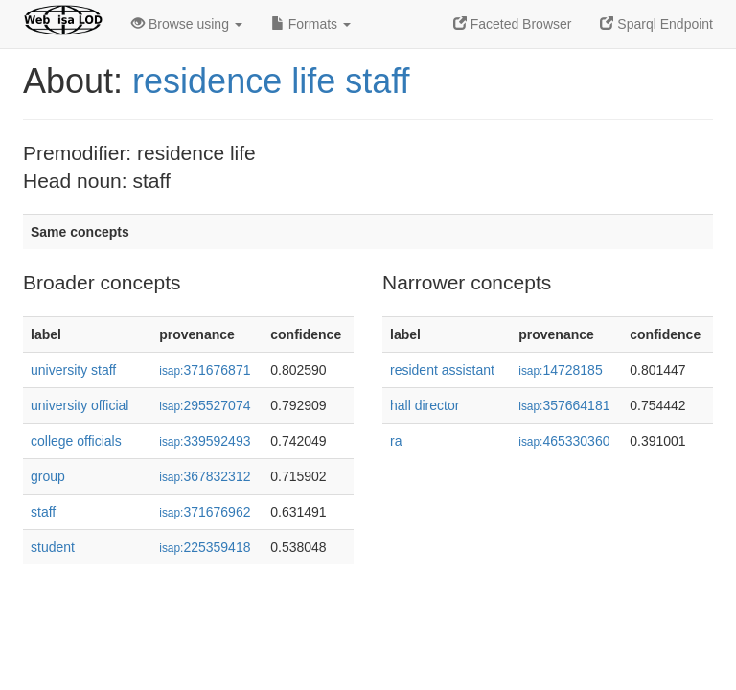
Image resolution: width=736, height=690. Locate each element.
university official (79, 405)
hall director (424, 405)
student (53, 547)
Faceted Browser (512, 24)
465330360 (564, 440)
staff (43, 511)
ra (396, 440)
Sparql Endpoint (656, 24)
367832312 (204, 476)
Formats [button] (311, 24)
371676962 (204, 511)
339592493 (204, 440)
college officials (76, 440)
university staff (73, 370)
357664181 (564, 405)
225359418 (204, 547)
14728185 (560, 370)
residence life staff (271, 81)
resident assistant (442, 370)
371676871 (204, 370)
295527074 (204, 405)
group (48, 476)
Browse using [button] (186, 24)
